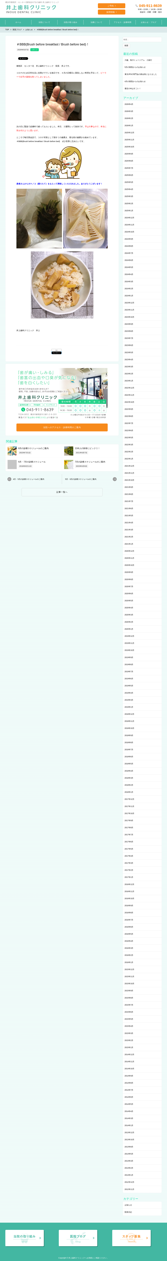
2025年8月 (129, 161)
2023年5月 (129, 352)
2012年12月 (129, 1182)
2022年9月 (129, 409)
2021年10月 (129, 480)
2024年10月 (129, 232)
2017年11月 (129, 806)
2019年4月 (129, 693)
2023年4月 (129, 359)
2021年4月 (129, 523)
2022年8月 (129, 416)
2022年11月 (129, 395)
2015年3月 (129, 1033)
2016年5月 (129, 934)
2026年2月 (129, 118)
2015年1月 (129, 1047)
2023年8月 (129, 331)
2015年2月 (129, 1040)
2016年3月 (129, 948)
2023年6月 (129, 345)
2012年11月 (129, 1189)
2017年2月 (129, 870)
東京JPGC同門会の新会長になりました (141, 74)
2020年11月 (129, 558)
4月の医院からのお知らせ (135, 81)
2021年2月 (129, 537)
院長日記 (128, 1212)
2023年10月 (129, 317)
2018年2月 (129, 785)
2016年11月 (129, 891)
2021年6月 (129, 508)
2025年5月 (129, 182)
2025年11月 (129, 140)
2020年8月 (129, 579)
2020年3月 (129, 615)
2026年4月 (129, 104)
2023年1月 (129, 381)
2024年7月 (129, 253)
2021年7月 (129, 501)
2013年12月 (129, 1132)
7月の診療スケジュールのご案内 (90, 462)
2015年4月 (129, 1026)
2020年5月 (129, 601)
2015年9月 (129, 991)
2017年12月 (129, 799)
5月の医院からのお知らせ (135, 67)
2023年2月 (129, 374)
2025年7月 (129, 168)
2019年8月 (129, 664)
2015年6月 (129, 1012)
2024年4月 (129, 274)
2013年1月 (129, 1175)
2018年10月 (129, 728)
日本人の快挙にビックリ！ (87, 448)
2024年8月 (129, 246)
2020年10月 (129, 565)
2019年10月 (129, 650)
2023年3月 (129, 367)
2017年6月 (129, 842)
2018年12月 (129, 714)
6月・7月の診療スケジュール (32, 462)
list (56, 350)
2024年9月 (129, 239)
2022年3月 (129, 445)
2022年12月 (129, 388)
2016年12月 (129, 884)
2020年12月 (129, 551)
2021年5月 (129, 515)
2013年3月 (129, 1161)
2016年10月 (129, 898)
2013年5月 (129, 1154)
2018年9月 (129, 735)
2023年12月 (129, 303)
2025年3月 (129, 196)
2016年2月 (129, 955)
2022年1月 (129, 459)
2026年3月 (129, 111)
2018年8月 (129, 742)
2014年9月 (129, 1076)
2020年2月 (129, 622)
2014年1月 (129, 1125)
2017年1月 (129, 877)
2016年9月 (129, 905)
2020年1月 (129, 629)
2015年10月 (129, 983)
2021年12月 (129, 466)
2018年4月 (129, 771)
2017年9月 (129, 820)
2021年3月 (129, 530)
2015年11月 (129, 976)
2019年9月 (129, 657)
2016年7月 (129, 920)
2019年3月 (129, 700)
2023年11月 (129, 310)
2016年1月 (129, 962)
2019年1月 (129, 707)
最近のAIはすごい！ (133, 88)
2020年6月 (129, 593)
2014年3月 (129, 1118)
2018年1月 (129, 792)
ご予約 (110, 6)
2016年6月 (129, 927)
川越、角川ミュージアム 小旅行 (138, 60)
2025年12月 (129, 133)
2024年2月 (129, 289)
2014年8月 (129, 1083)
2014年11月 (129, 1061)
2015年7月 (129, 1005)
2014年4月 (129, 1111)
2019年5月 (129, 686)
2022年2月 (129, 452)
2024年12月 (129, 218)
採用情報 (110, 12)
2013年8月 (129, 1147)
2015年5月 (129, 1019)
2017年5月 (129, 849)
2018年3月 (129, 778)
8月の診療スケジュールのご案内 (33, 448)
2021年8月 (129, 494)
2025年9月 (129, 154)
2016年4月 (129, 941)
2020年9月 (129, 572)
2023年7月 (129, 338)
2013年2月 (129, 1168)
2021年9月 (129, 487)
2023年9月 (129, 324)
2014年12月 (129, 1054)
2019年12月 (129, 636)
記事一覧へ (62, 492)
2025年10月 (129, 147)
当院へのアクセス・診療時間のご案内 (62, 427)
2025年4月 (129, 189)
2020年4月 (129, 608)
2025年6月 (129, 175)
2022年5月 (129, 437)
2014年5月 (129, 1104)
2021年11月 (129, 473)
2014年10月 (129, 1069)
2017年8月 (129, 827)
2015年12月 (129, 969)
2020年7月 (129, 586)
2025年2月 (129, 203)
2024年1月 (129, 296)
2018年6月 (129, 757)
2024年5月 (129, 267)
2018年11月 (129, 721)
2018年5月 (129, 764)
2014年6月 (129, 1097)
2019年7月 (129, 671)
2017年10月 (129, 813)
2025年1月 (129, 211)
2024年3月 (129, 281)
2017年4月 (129, 856)
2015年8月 (129, 998)
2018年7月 (129, 749)
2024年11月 (129, 225)
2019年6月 (129, 679)
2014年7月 (129, 1090)
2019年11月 (129, 643)
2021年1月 (129, 544)
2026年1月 (129, 125)
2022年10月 (129, 402)
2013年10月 (129, 1139)
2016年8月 (129, 913)
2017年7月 (129, 835)
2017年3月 (129, 863)
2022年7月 (129, 423)
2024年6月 (129, 260)
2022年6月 (129, 430)
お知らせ (34, 50)
